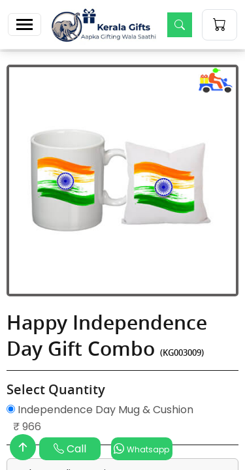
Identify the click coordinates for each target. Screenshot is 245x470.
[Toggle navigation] (24, 24)
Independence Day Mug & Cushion (100, 409)
